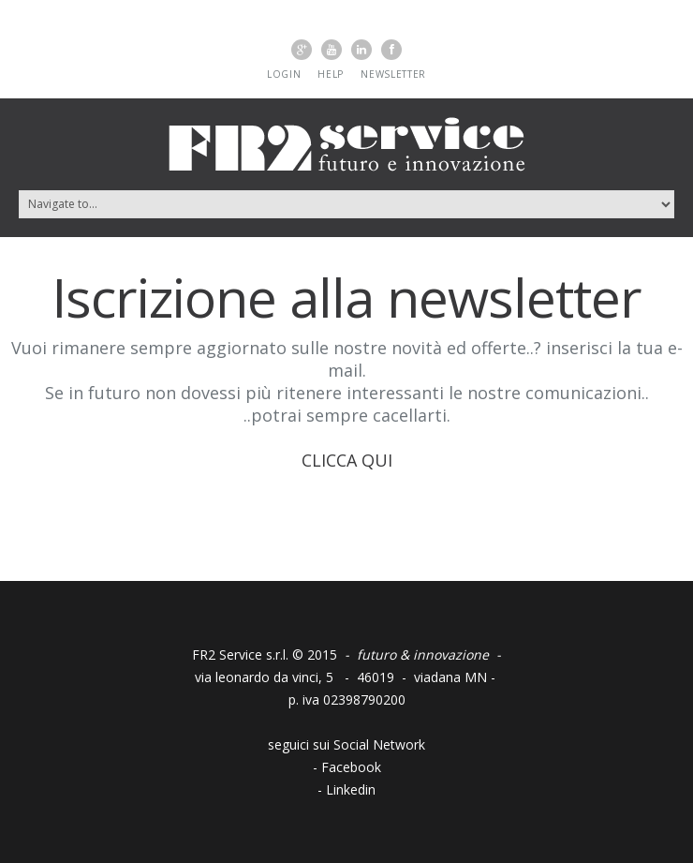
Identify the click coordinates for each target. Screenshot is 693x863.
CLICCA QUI (347, 460)
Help (330, 74)
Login (284, 74)
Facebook (351, 767)
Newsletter (393, 74)
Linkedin (351, 789)
